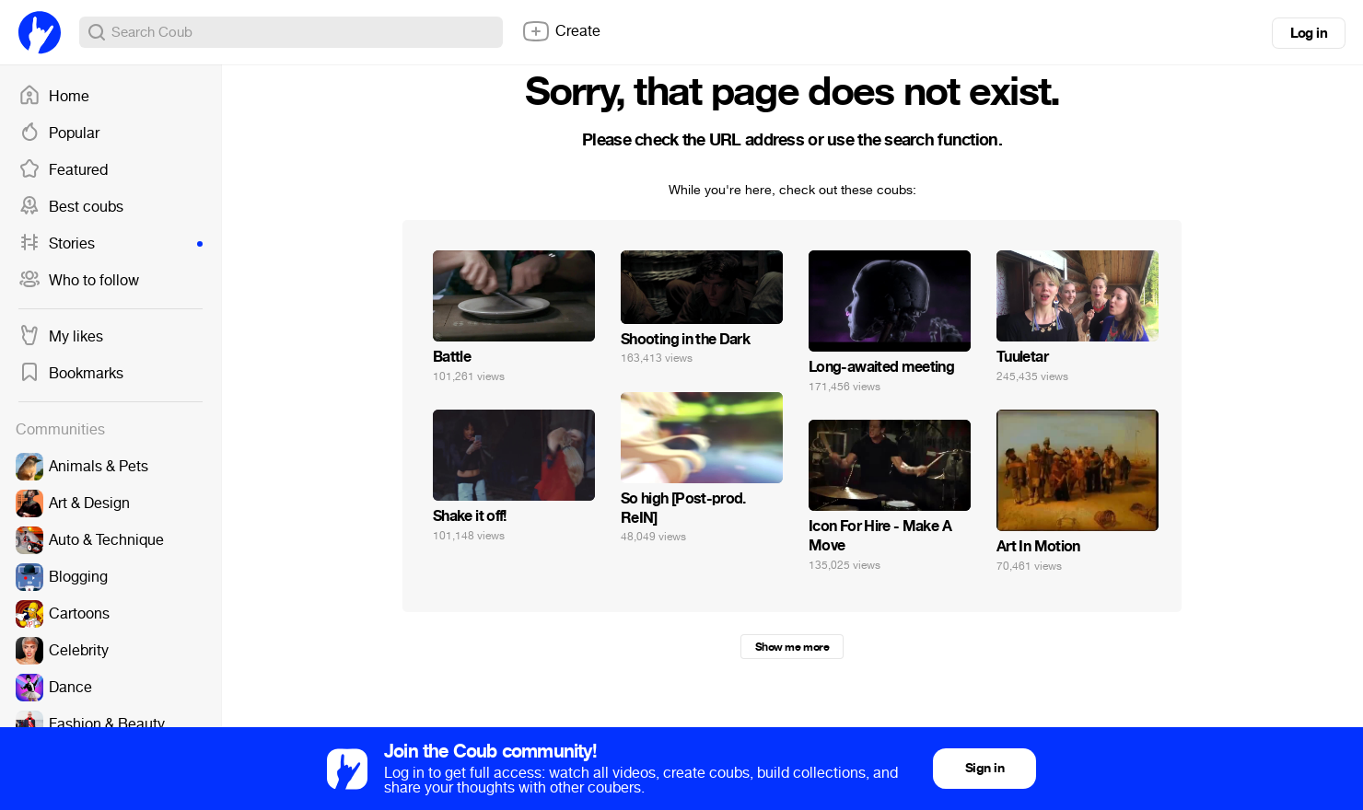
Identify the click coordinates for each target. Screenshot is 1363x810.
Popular (58, 133)
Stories (110, 244)
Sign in (984, 768)
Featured (63, 170)
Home (53, 97)
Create (560, 31)
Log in (1308, 33)
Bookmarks (70, 374)
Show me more (792, 647)
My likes (60, 337)
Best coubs (70, 207)
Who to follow (78, 281)
